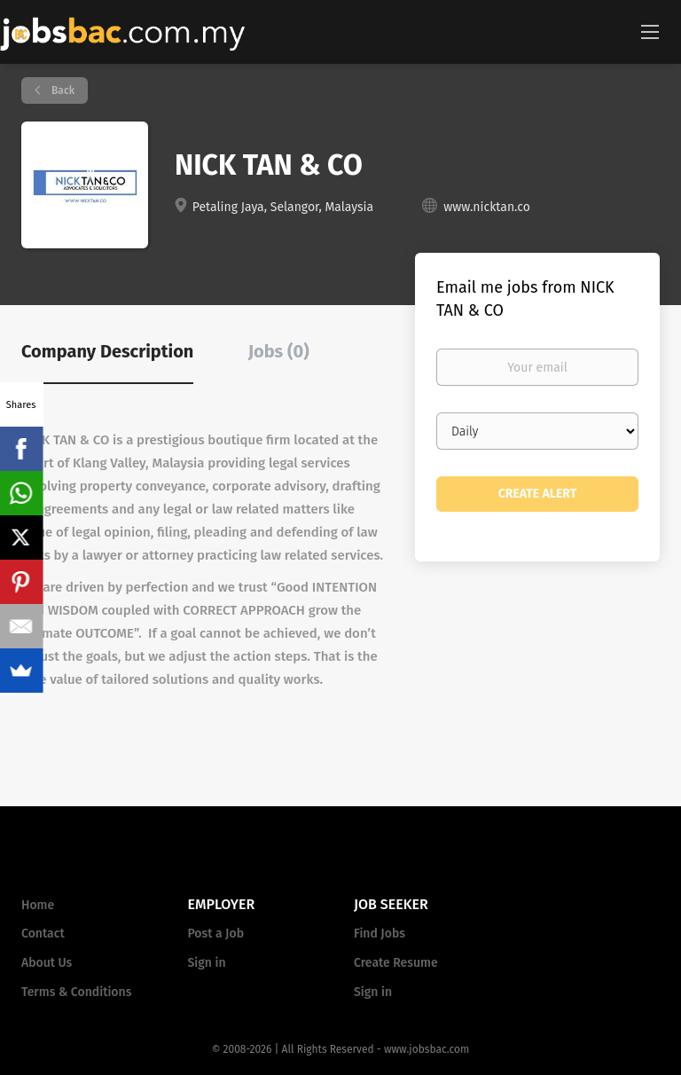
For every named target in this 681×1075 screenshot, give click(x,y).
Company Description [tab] (107, 351)
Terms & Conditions (76, 992)
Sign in (207, 962)
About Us (46, 962)
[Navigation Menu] (650, 31)
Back (61, 90)
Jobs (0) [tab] (278, 351)
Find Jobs (379, 933)
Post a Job (216, 933)
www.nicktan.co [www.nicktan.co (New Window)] (486, 207)
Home (37, 905)
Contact (43, 933)
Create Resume (396, 962)
